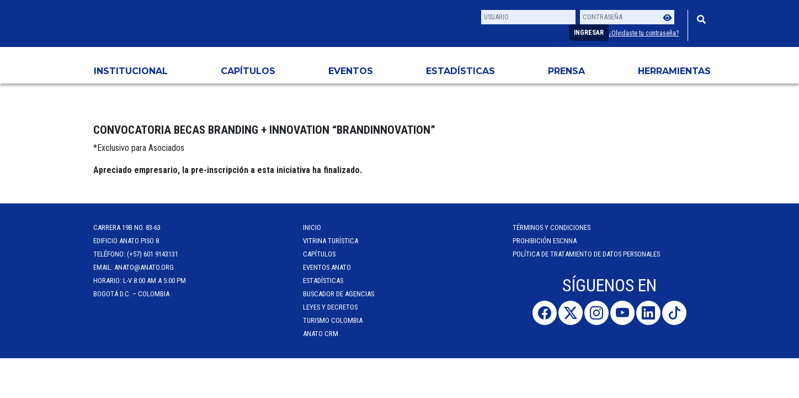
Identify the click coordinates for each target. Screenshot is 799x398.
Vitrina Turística (330, 241)
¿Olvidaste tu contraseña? (644, 33)
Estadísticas (460, 71)
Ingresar (589, 32)
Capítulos (248, 71)
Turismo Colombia (333, 320)
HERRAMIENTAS (674, 71)
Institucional (131, 71)
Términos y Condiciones (551, 227)
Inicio (312, 227)
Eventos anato (327, 267)
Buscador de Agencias (338, 294)
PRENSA (566, 71)
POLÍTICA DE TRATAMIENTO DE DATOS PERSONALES (586, 254)
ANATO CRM (320, 333)
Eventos (350, 71)
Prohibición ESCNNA (545, 241)
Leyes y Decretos (330, 307)
